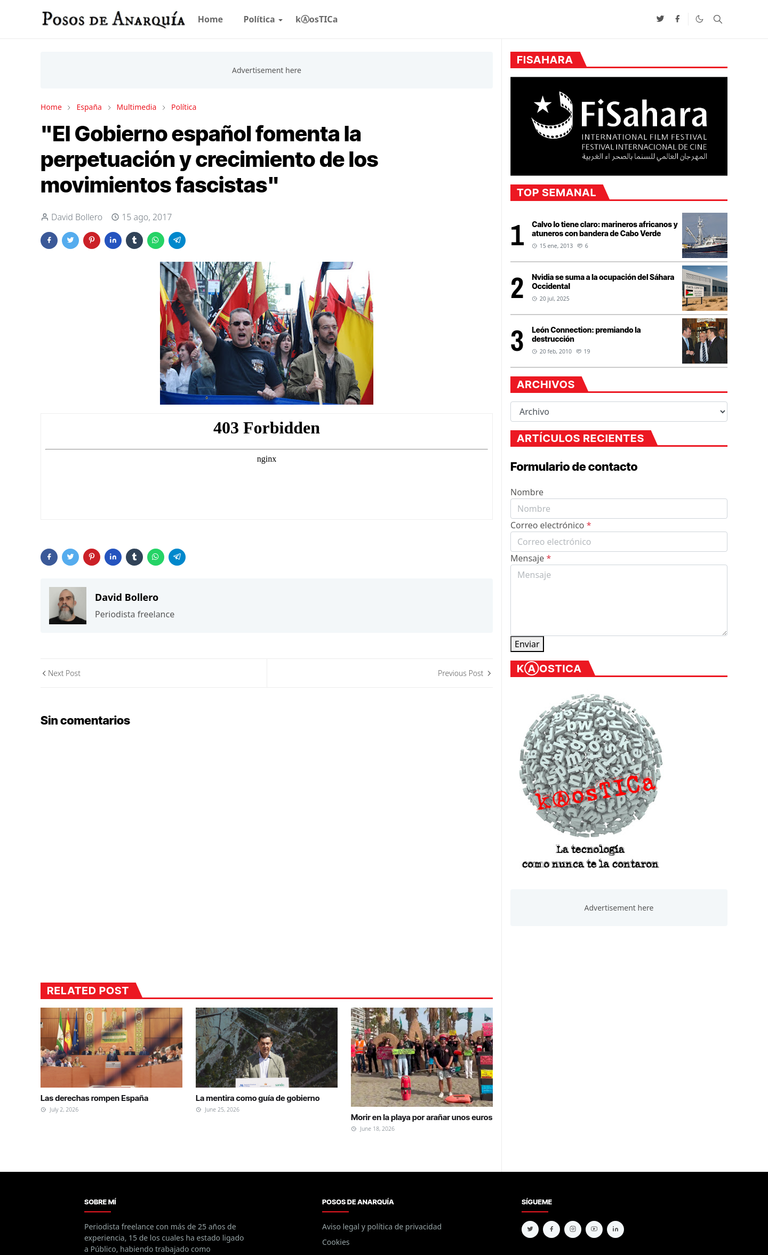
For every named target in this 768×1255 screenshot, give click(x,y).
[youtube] (594, 1229)
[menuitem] (211, 19)
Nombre (526, 492)
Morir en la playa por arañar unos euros (421, 1117)
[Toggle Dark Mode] (699, 19)
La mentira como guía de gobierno (257, 1098)
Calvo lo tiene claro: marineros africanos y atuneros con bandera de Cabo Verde (604, 229)
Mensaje (530, 558)
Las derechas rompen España (94, 1098)
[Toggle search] (717, 19)
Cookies (335, 1242)
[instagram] (572, 1229)
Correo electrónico (550, 525)
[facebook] (677, 19)
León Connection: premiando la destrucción (586, 334)
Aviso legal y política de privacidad (382, 1226)
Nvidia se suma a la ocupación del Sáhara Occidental (603, 281)
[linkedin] (615, 1229)
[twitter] (660, 19)
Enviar (527, 644)
